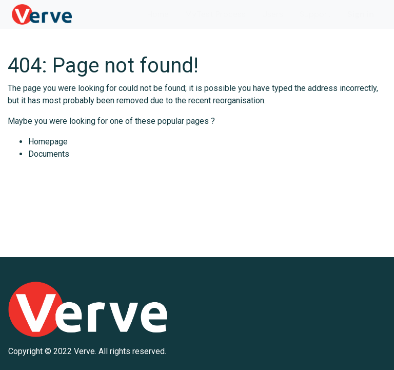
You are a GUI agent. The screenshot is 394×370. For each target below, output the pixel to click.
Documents (48, 154)
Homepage (48, 141)
